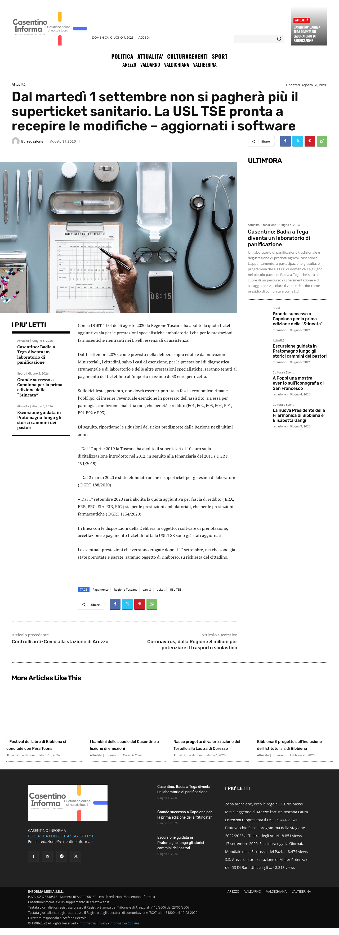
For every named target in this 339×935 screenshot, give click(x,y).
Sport (21, 373)
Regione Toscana (125, 589)
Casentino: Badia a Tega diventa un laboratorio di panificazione (306, 33)
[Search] (279, 39)
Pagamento (101, 589)
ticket (161, 589)
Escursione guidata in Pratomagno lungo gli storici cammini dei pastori (39, 420)
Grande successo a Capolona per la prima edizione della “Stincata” (40, 387)
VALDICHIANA (276, 898)
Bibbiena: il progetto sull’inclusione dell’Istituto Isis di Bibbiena (294, 748)
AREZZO (233, 898)
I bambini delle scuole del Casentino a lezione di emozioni (125, 748)
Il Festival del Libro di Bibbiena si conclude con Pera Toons (41, 748)
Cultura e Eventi (283, 372)
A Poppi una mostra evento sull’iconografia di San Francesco (298, 383)
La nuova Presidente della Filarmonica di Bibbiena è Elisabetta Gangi (299, 415)
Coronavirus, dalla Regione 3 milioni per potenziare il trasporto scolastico (192, 645)
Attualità (301, 20)
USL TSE (175, 589)
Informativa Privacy (93, 930)
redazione (35, 141)
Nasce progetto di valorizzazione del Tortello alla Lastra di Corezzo (209, 748)
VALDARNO (252, 898)
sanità (147, 589)
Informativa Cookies (124, 930)
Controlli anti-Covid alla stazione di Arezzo (60, 642)
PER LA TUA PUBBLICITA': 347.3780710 (61, 842)
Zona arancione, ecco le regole (251, 810)
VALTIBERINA (301, 898)
